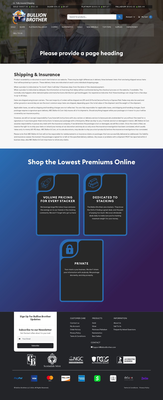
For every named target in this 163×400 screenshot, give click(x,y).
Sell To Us (117, 326)
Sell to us (17, 33)
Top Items (106, 27)
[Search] (119, 16)
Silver (22, 27)
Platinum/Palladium (38, 27)
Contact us (74, 323)
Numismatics (67, 27)
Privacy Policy (75, 333)
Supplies (118, 27)
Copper (54, 27)
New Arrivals (92, 27)
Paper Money (132, 27)
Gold (13, 27)
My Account (75, 326)
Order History (75, 329)
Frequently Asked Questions (125, 329)
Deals (79, 27)
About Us (117, 323)
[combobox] (91, 16)
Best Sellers (96, 336)
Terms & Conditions (78, 336)
